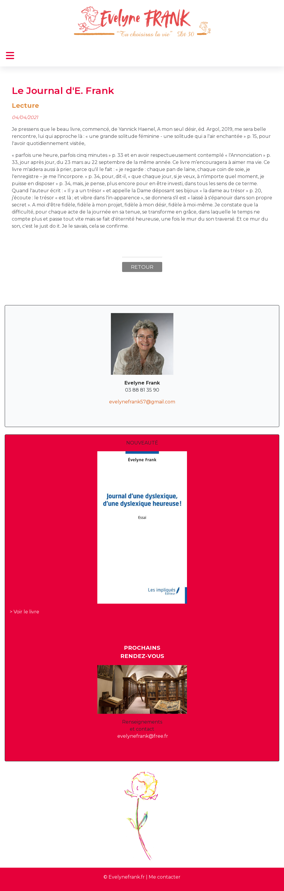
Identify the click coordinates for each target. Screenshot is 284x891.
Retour (142, 267)
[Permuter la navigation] (10, 56)
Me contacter (164, 877)
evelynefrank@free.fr (142, 736)
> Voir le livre (24, 612)
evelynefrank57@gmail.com (142, 402)
